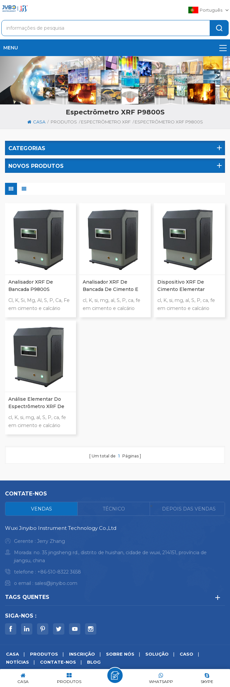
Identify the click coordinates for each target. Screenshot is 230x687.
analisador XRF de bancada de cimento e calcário (110, 286)
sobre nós (120, 654)
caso (186, 654)
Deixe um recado (115, 675)
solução (157, 654)
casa (36, 121)
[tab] (41, 509)
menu (115, 48)
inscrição (82, 654)
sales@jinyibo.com (56, 583)
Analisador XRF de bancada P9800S (30, 285)
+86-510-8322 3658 (59, 572)
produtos (64, 121)
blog (94, 662)
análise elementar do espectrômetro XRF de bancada (36, 403)
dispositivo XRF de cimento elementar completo (181, 286)
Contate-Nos (58, 662)
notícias (17, 662)
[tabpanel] (115, 557)
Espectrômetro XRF (106, 121)
